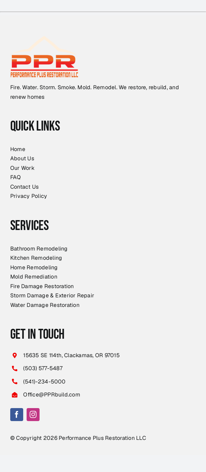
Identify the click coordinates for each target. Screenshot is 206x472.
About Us (22, 158)
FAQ (15, 177)
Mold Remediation (33, 276)
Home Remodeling (34, 267)
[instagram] (33, 414)
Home (17, 149)
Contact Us (24, 186)
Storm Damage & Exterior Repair (52, 295)
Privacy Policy (28, 196)
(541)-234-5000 (44, 381)
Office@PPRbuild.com (51, 394)
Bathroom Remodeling (39, 248)
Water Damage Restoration (44, 305)
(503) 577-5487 (42, 368)
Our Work (22, 168)
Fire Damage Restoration (42, 286)
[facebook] (16, 414)
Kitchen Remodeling (36, 257)
